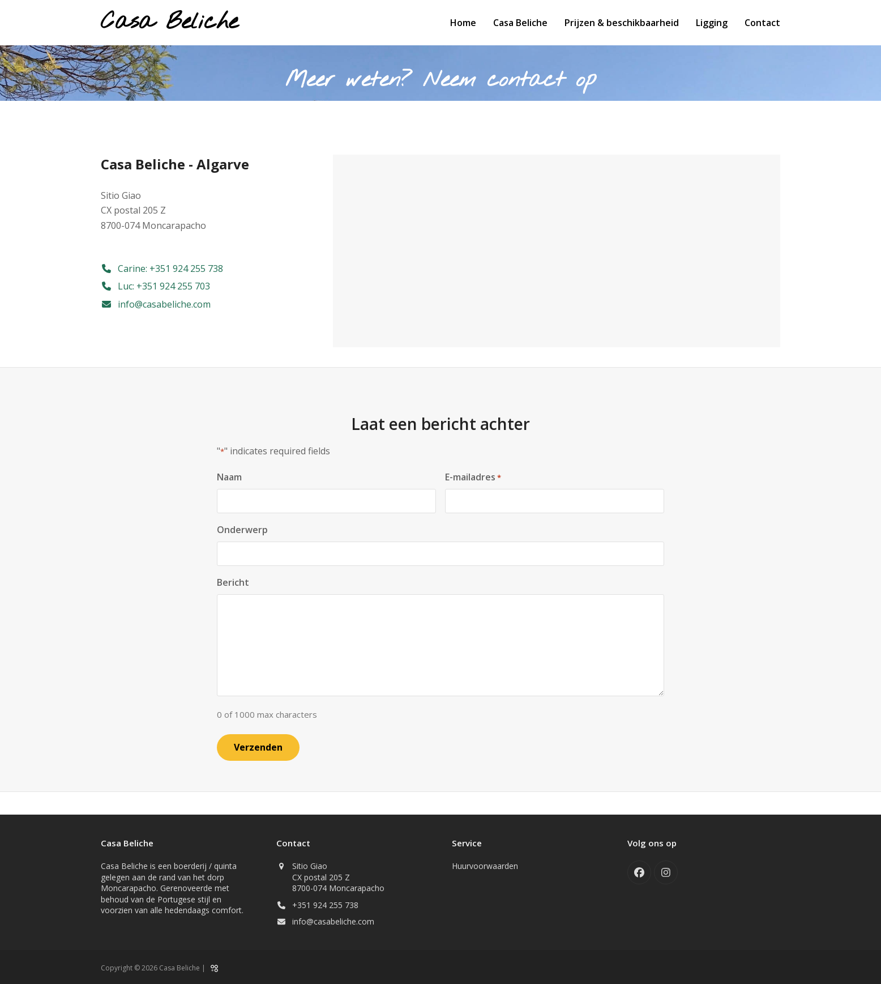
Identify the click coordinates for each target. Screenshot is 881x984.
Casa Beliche (169, 22)
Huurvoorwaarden (485, 865)
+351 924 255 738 (325, 904)
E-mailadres (473, 477)
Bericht (233, 582)
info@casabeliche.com (333, 921)
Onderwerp (242, 529)
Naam (229, 477)
